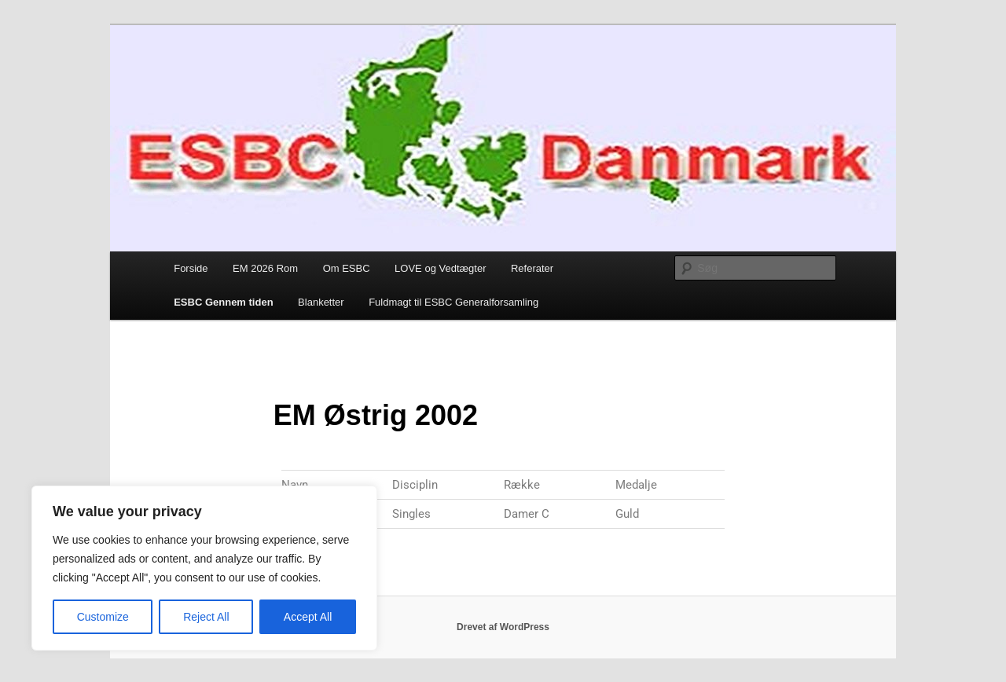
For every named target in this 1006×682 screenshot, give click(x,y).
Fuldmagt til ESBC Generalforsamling (453, 302)
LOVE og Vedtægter (440, 268)
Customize (103, 616)
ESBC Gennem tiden (223, 302)
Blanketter (321, 302)
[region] (204, 568)
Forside (190, 268)
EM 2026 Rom (265, 268)
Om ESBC (346, 268)
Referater (532, 268)
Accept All (308, 616)
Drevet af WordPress (503, 627)
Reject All (206, 616)
